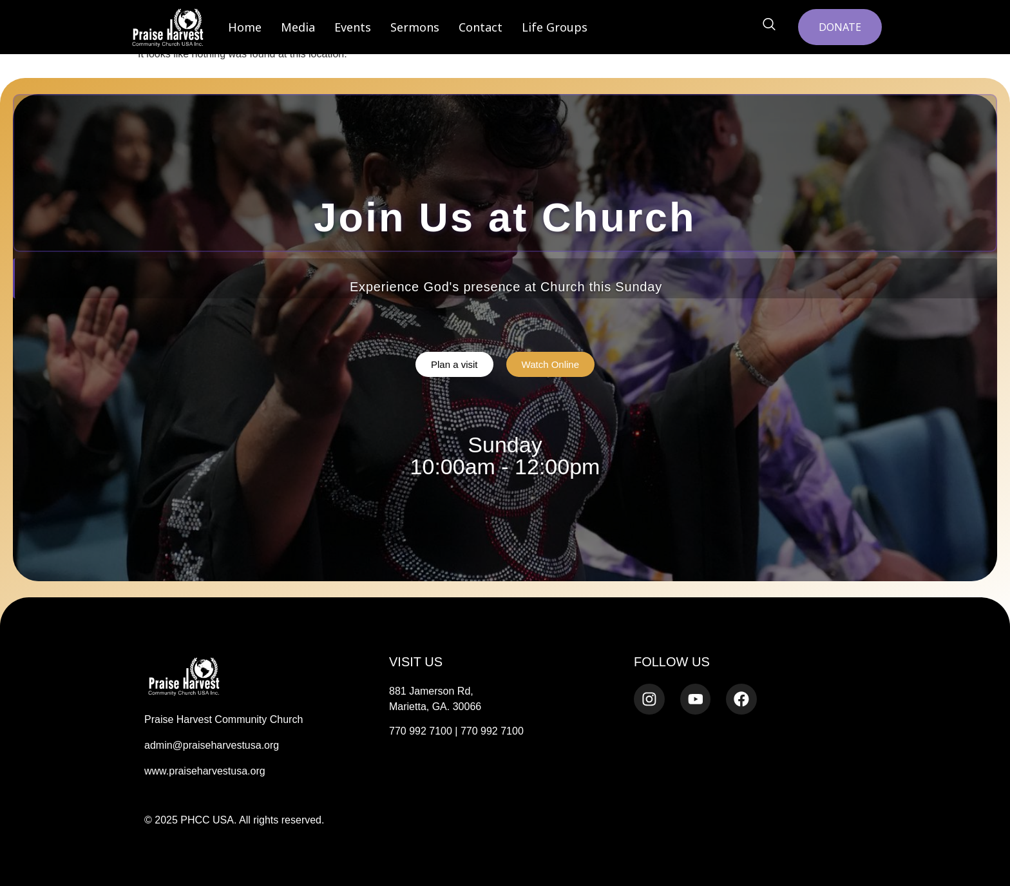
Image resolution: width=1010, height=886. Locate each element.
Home (245, 27)
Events (352, 27)
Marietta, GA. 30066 (435, 706)
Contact (480, 27)
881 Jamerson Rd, (431, 691)
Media (298, 27)
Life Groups (554, 27)
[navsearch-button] (769, 25)
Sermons (414, 27)
